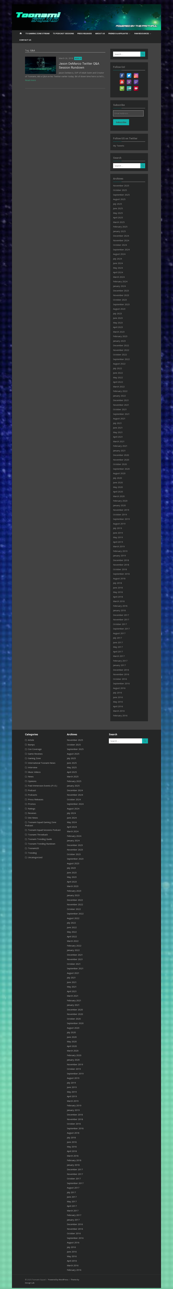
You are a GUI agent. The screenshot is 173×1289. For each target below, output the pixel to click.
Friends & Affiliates (118, 33)
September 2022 (124, 359)
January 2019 (122, 555)
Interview (25, 767)
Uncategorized (28, 854)
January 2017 (122, 665)
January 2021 (122, 450)
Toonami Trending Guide (32, 836)
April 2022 (121, 382)
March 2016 (122, 710)
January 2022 (122, 395)
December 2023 (124, 290)
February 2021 (123, 445)
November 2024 (124, 240)
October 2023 (123, 299)
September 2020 (124, 468)
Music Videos (27, 772)
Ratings (24, 808)
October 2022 (123, 354)
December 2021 (124, 400)
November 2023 (124, 295)
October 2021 (123, 409)
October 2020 (123, 464)
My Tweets (121, 145)
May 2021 (121, 432)
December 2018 (124, 560)
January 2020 (122, 505)
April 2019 (121, 541)
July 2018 (120, 583)
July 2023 (120, 313)
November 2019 (124, 509)
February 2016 (123, 715)
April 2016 (121, 706)
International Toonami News (34, 762)
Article (24, 740)
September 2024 (124, 249)
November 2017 (124, 619)
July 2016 (120, 692)
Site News (25, 817)
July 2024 (120, 258)
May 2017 (121, 646)
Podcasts (25, 794)
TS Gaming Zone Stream (37, 33)
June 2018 (121, 587)
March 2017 (122, 656)
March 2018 (122, 601)
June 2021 (121, 427)
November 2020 (124, 459)
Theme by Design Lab (72, 1279)
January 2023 (122, 340)
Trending (25, 849)
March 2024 (122, 277)
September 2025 (124, 194)
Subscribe (124, 122)
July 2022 (120, 368)
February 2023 (123, 336)
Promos (24, 803)
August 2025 (122, 199)
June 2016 (121, 697)
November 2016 (124, 674)
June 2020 (121, 482)
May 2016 (121, 701)
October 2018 (123, 569)
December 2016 (124, 669)
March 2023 (122, 331)
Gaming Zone (27, 758)
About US (100, 33)
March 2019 (122, 546)
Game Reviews (28, 753)
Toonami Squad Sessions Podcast (37, 826)
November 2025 (124, 185)
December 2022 (124, 345)
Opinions (25, 781)
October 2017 (123, 624)
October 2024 (123, 244)
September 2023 (124, 304)
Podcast (25, 790)
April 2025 (121, 217)
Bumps (24, 744)
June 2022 (121, 372)
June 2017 (121, 642)
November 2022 (124, 350)
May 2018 (121, 592)
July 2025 (120, 203)
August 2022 (122, 363)
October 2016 (123, 679)
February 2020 (123, 500)
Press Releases (84, 33)
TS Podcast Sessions (63, 33)
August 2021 (122, 418)
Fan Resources (141, 33)
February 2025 (123, 226)
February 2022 (123, 391)
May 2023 (121, 322)
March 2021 (122, 441)
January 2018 (122, 610)
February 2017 (123, 660)
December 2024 (124, 235)
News (69, 58)
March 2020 (122, 496)
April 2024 (121, 272)
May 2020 (121, 487)
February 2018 (123, 605)
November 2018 (124, 564)
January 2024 (122, 286)
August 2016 (122, 688)
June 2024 (121, 263)
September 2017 (124, 628)
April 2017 (121, 651)
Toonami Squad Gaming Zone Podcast (39, 822)
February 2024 (123, 281)
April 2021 (121, 436)
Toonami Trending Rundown (34, 840)
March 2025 (122, 222)
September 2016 (124, 683)
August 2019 (122, 523)
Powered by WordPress (51, 1279)
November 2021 (124, 404)
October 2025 (123, 190)
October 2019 (123, 514)
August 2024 (122, 254)
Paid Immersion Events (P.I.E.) (35, 785)
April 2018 (121, 596)
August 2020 (122, 473)
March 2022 (122, 386)
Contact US (25, 40)
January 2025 (122, 231)
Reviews (25, 813)
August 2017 (122, 633)
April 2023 (121, 327)
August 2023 (122, 308)
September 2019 (124, 519)
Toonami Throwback (30, 831)
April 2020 (121, 491)
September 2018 (124, 573)
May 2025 (121, 213)
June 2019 (121, 532)
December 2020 (124, 455)
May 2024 (121, 267)
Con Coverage (27, 749)
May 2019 (121, 537)
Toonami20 (26, 845)
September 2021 (124, 414)
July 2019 (120, 528)
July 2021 (120, 423)
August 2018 (122, 578)
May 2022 (121, 377)
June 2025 (121, 208)
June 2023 (121, 318)
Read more (100, 76)
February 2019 (123, 551)
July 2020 (120, 478)
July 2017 (120, 637)
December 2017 (124, 615)
